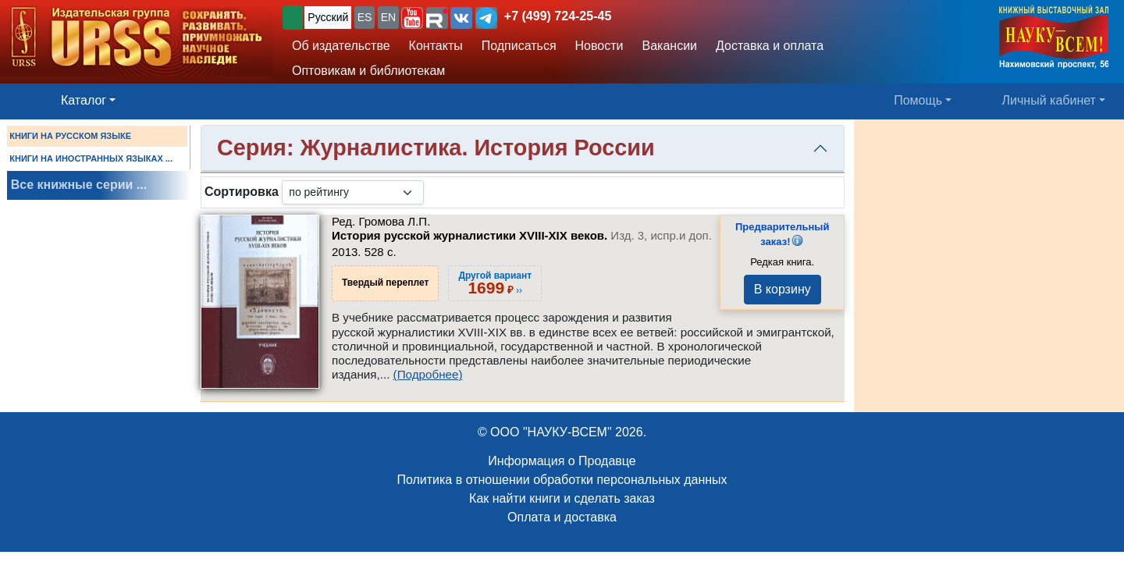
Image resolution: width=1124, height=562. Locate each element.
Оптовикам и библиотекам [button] (368, 70)
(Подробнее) (428, 374)
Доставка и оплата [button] (769, 45)
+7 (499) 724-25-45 (557, 16)
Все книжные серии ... (79, 184)
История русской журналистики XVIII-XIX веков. (522, 235)
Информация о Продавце (561, 461)
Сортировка (242, 191)
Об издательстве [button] (341, 45)
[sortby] (353, 192)
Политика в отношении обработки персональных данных (562, 479)
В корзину (782, 289)
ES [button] (364, 17)
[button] (412, 18)
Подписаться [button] (519, 45)
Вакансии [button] (670, 45)
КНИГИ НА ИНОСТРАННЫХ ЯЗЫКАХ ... (91, 158)
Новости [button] (599, 45)
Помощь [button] (918, 100)
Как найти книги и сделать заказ (562, 498)
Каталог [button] (83, 100)
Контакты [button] (436, 45)
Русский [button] (328, 17)
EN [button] (388, 17)
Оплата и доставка (562, 517)
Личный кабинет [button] (1049, 100)
